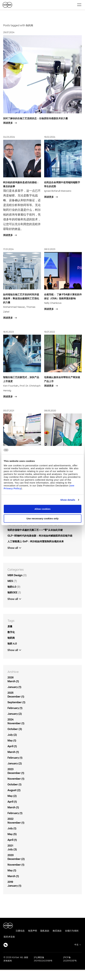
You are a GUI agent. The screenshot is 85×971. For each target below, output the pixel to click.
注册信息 (20, 930)
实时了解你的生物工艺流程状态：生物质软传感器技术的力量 (35, 118)
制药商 (11, 638)
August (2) (14, 790)
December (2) (16, 859)
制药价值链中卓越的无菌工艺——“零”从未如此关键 (35, 530)
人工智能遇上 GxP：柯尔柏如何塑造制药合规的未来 (36, 541)
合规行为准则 (71, 930)
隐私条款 (44, 930)
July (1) (12, 828)
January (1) (14, 687)
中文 (76, 944)
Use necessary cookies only (42, 518)
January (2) (15, 714)
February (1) (15, 708)
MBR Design (15, 575)
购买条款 (57, 930)
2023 (10, 769)
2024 (11, 719)
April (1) (12, 746)
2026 (11, 677)
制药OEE (12, 592)
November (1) (16, 723)
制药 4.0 (12, 643)
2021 (10, 845)
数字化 (11, 632)
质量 (10, 626)
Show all (13, 548)
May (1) (12, 740)
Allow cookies (42, 509)
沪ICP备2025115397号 (70, 959)
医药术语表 (9, 937)
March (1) (13, 681)
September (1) (16, 702)
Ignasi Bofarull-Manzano (57, 191)
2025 (10, 693)
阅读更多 (8, 123)
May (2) (12, 796)
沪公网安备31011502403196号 (43, 959)
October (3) (15, 729)
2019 (10, 882)
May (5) (12, 834)
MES (10, 581)
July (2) (12, 735)
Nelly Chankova (52, 303)
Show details (67, 499)
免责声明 (32, 930)
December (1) (16, 696)
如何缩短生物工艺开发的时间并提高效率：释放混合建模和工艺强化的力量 (21, 298)
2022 (10, 819)
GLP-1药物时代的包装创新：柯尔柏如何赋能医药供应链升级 (40, 535)
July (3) (12, 849)
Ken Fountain (10, 386)
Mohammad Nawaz (14, 307)
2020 (11, 855)
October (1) (14, 784)
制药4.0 (12, 587)
